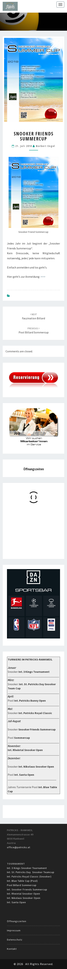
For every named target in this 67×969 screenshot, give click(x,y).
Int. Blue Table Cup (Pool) (22, 880)
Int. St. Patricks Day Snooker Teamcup (30, 872)
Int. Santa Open (16, 902)
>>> (43, 276)
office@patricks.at (18, 847)
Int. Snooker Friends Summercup (27, 889)
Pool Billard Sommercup (21, 885)
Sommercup (22, 737)
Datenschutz (14, 939)
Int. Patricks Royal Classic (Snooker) (29, 876)
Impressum (14, 930)
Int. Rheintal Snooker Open (23, 893)
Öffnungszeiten (16, 921)
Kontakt (12, 948)
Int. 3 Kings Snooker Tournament (27, 868)
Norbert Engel (45, 146)
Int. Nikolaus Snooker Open (23, 898)
